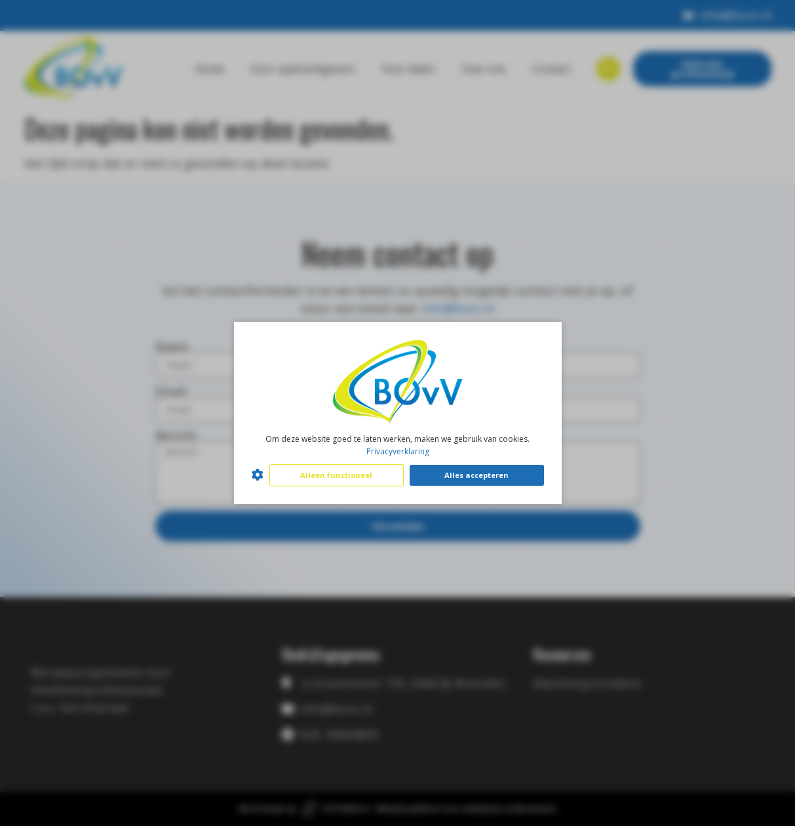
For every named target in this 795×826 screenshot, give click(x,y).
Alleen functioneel (336, 475)
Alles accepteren (476, 475)
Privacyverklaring (397, 451)
